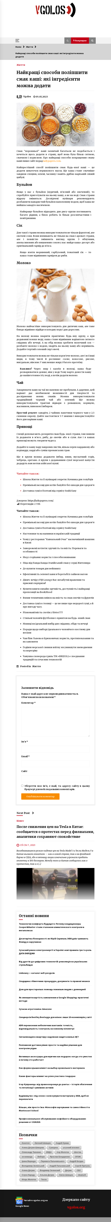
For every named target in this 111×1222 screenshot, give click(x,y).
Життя (21, 65)
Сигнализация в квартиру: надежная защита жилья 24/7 (49, 1036)
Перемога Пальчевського (52, 1161)
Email (25, 756)
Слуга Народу (28, 1175)
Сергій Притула (82, 1166)
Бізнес (20, 821)
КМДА (49, 1152)
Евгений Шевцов (43, 1143)
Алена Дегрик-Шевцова (33, 1148)
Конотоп (26, 1143)
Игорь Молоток (29, 1179)
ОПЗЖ (78, 1157)
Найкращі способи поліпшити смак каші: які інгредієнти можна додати (52, 79)
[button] (67, 40)
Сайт (24, 771)
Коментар (28, 702)
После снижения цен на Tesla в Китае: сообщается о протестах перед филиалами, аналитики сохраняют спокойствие (55, 832)
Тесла (43, 1179)
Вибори (41, 1157)
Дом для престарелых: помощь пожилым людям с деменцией (52, 989)
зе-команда (27, 1157)
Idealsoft (82, 1175)
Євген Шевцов (66, 1175)
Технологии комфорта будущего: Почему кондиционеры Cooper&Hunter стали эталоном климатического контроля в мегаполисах (51, 927)
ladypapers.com (52, 161)
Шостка (77, 1152)
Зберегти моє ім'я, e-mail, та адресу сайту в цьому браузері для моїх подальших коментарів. (57, 788)
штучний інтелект (71, 1148)
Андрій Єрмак (62, 1143)
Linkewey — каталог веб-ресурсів (37, 973)
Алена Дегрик (28, 1170)
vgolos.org (76, 1207)
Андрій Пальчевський (60, 1166)
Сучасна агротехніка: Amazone (35, 1009)
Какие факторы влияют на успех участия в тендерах (47, 1076)
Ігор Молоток (63, 1152)
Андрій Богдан (76, 1161)
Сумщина (53, 1148)
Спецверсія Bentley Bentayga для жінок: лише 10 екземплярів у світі (55, 1017)
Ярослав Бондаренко (60, 1157)
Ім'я (24, 741)
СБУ (79, 1170)
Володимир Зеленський (33, 1166)
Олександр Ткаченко (31, 1152)
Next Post (25, 813)
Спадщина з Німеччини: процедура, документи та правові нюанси (54, 981)
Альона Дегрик (47, 1175)
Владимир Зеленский (50, 1170)
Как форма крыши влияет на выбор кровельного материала (52, 1068)
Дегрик (68, 1170)
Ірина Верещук (29, 1161)
